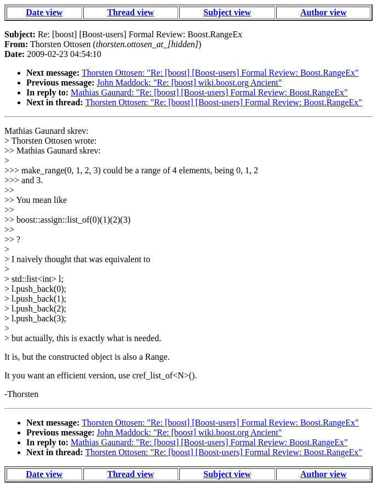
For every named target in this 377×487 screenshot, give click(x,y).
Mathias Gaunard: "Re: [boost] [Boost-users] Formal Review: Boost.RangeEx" (209, 92)
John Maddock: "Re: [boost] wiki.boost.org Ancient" (189, 82)
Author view (323, 12)
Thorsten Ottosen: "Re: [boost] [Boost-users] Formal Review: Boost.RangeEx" (220, 72)
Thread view (130, 12)
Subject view (227, 12)
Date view (44, 12)
